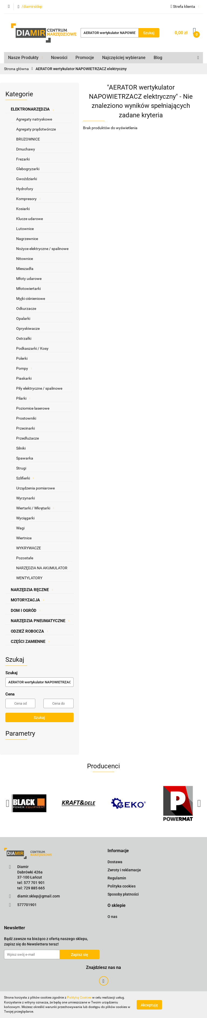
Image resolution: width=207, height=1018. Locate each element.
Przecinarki (25, 428)
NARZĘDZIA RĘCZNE (32, 589)
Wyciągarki (25, 518)
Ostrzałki (23, 338)
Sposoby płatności (123, 894)
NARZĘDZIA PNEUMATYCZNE (40, 620)
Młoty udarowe (29, 278)
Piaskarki (24, 378)
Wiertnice (24, 538)
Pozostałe (24, 558)
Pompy (24, 368)
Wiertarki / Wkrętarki (35, 508)
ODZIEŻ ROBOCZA (29, 631)
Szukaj (39, 717)
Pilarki (23, 398)
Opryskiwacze (28, 328)
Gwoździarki (26, 179)
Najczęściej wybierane (124, 57)
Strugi (21, 468)
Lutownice (25, 229)
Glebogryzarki (27, 169)
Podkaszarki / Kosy (32, 348)
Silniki (21, 448)
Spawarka (24, 458)
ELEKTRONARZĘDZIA (32, 109)
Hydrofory (24, 189)
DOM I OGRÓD (25, 610)
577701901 (27, 905)
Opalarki (23, 318)
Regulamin (117, 878)
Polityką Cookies (79, 997)
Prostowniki (26, 418)
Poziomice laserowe (32, 408)
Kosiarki (23, 209)
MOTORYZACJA (27, 600)
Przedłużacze (27, 438)
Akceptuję (149, 1005)
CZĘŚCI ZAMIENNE (30, 641)
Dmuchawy (25, 149)
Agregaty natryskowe (34, 119)
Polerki (21, 358)
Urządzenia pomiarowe (35, 488)
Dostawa (115, 862)
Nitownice (24, 258)
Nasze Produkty (25, 57)
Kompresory (28, 199)
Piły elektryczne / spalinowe (39, 388)
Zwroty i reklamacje (124, 870)
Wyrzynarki (25, 498)
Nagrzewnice (27, 238)
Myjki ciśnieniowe (30, 298)
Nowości (59, 57)
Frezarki (23, 159)
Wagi (20, 528)
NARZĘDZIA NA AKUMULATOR (41, 568)
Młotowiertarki (28, 288)
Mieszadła (24, 268)
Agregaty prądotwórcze (36, 129)
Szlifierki (25, 478)
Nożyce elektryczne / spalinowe (42, 248)
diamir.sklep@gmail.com (38, 896)
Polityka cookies (122, 886)
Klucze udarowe (29, 219)
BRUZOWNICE (28, 139)
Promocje (84, 57)
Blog (158, 57)
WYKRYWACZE (28, 548)
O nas (112, 916)
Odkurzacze (26, 308)
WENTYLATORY (29, 578)
